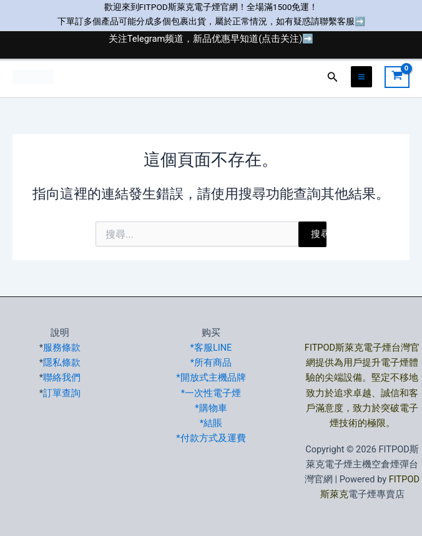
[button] (332, 77)
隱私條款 (62, 362)
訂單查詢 (62, 393)
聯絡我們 (62, 377)
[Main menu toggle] (361, 76)
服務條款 (62, 347)
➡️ (360, 21)
